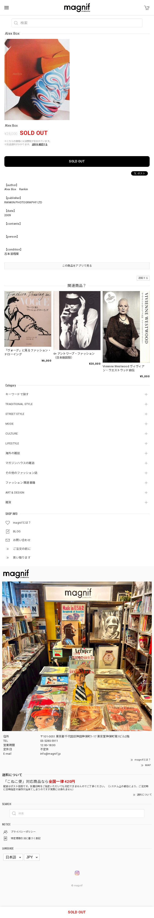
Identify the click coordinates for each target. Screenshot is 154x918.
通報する (143, 278)
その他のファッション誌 (21, 473)
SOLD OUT (77, 161)
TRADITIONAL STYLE (19, 404)
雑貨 (8, 502)
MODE (9, 423)
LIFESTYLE (12, 443)
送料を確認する (40, 144)
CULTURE (11, 433)
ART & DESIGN (14, 492)
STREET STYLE (14, 414)
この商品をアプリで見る (77, 265)
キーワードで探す (17, 394)
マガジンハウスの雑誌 (20, 463)
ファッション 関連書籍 (20, 482)
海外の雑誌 (12, 453)
